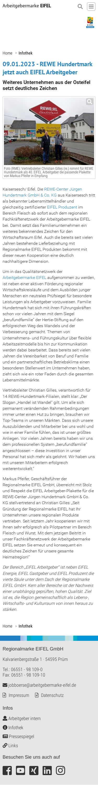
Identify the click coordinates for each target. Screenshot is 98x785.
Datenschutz (52, 695)
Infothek (13, 727)
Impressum (19, 695)
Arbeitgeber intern (22, 718)
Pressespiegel (18, 736)
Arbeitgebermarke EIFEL (24, 277)
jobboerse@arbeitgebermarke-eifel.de (39, 685)
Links (10, 745)
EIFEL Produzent (62, 207)
